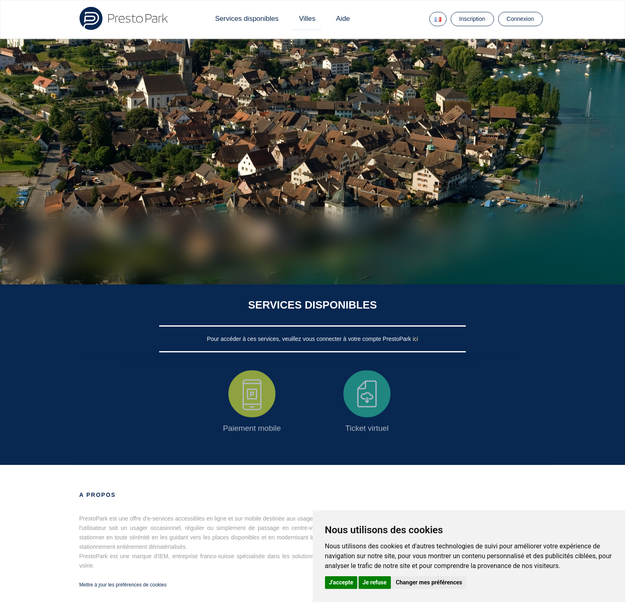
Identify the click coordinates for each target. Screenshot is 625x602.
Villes (307, 19)
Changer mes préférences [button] (429, 582)
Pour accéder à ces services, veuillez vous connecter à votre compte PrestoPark (310, 339)
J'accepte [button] (341, 582)
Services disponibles (247, 19)
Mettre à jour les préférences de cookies (123, 585)
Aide (343, 19)
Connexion (520, 19)
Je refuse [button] (375, 582)
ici (415, 339)
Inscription (472, 19)
